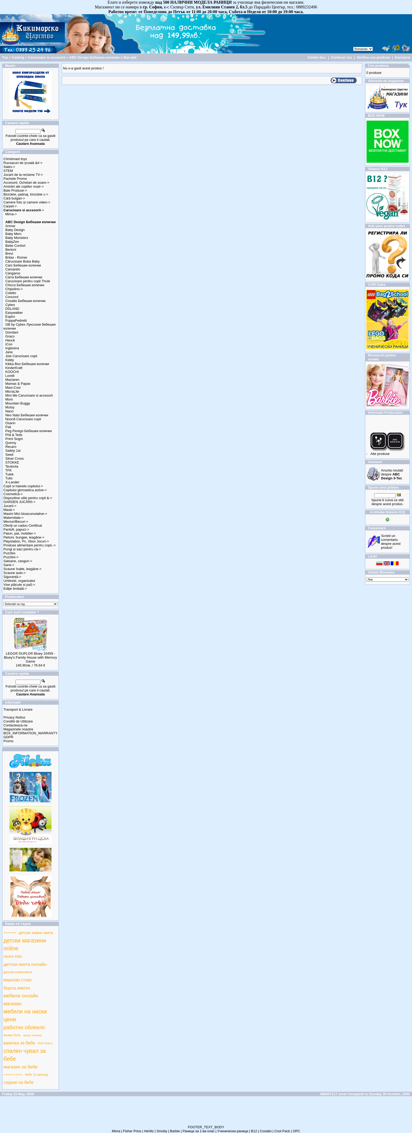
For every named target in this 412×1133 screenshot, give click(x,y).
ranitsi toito (12, 956)
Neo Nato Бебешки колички (26, 415)
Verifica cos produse (373, 57)
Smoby (162, 1131)
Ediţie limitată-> (15, 589)
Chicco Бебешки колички (24, 285)
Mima (116, 1131)
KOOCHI (12, 372)
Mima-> (11, 214)
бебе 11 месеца (36, 1074)
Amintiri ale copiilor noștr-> (23, 186)
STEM (8, 171)
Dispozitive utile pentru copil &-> (27, 498)
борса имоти (16, 988)
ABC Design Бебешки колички (94, 57)
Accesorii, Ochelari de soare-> (26, 182)
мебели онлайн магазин (20, 999)
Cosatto (266, 1131)
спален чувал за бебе (24, 1055)
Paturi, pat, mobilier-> (19, 533)
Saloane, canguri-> (17, 561)
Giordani (11, 332)
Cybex (10, 305)
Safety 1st (12, 451)
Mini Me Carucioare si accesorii (29, 395)
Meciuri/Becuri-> (15, 522)
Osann (10, 423)
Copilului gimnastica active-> (25, 490)
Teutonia (11, 466)
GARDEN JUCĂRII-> (19, 502)
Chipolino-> (14, 289)
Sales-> (9, 167)
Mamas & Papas (17, 384)
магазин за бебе (20, 1066)
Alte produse (380, 454)
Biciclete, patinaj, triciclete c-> (25, 194)
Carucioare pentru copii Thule (27, 281)
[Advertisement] (206, 1113)
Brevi (9, 253)
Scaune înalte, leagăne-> (22, 569)
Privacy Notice (14, 717)
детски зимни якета (36, 933)
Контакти (402, 57)
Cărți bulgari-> (14, 198)
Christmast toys (15, 159)
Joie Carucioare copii (21, 356)
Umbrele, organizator (19, 581)
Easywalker (14, 313)
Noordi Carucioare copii (23, 419)
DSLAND (12, 309)
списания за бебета (13, 1074)
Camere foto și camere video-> (26, 202)
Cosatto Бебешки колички (25, 301)
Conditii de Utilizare (18, 721)
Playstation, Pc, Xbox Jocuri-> (26, 541)
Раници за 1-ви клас (199, 1131)
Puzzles (9, 553)
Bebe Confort (15, 246)
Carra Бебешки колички (23, 277)
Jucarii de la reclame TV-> (23, 175)
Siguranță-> (12, 577)
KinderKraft (13, 368)
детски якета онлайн (25, 964)
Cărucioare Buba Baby (22, 261)
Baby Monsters (16, 238)
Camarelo (12, 269)
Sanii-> (8, 565)
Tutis (9, 478)
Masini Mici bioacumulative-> (25, 514)
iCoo (8, 344)
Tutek (9, 474)
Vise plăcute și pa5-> (19, 585)
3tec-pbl (129, 57)
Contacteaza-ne (15, 725)
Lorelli (9, 376)
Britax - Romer (16, 257)
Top (5, 57)
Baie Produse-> (15, 190)
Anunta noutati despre (392, 474)
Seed (9, 455)
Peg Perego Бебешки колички (28, 431)
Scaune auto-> (14, 573)
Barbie (175, 1131)
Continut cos (341, 57)
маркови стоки (17, 980)
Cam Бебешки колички (23, 265)
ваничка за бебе (19, 1043)
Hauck (10, 340)
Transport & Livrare (18, 709)
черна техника (32, 1035)
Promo (8, 741)
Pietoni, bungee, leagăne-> (23, 537)
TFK (8, 470)
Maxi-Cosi (12, 387)
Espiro (10, 317)
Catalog (18, 57)
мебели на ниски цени (25, 1015)
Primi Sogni (14, 439)
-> (23, 210)
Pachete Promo (15, 179)
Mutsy (9, 407)
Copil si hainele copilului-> (23, 486)
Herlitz (149, 1131)
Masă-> (9, 510)
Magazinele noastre (18, 729)
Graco (9, 336)
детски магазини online (24, 944)
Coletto (10, 293)
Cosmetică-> (13, 494)
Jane (9, 352)
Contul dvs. (317, 57)
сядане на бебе (18, 1082)
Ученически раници (232, 1131)
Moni (9, 399)
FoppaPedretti (16, 320)
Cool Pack (282, 1131)
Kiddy (9, 360)
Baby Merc (13, 234)
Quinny (10, 443)
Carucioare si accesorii (46, 57)
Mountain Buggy (17, 403)
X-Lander (12, 482)
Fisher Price (132, 1131)
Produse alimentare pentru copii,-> (29, 545)
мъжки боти (11, 1035)
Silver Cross (14, 458)
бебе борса (45, 1043)
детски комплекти (17, 972)
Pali (8, 427)
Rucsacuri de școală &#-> (23, 163)
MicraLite (12, 391)
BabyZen (12, 242)
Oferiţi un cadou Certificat (22, 525)
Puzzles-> (10, 557)
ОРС (296, 1131)
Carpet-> (10, 206)
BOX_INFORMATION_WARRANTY (30, 733)
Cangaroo (12, 273)
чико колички (9, 932)
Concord (11, 297)
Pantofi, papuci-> (16, 529)
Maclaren (12, 380)
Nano (9, 411)
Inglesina (12, 348)
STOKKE (12, 462)
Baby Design (15, 230)
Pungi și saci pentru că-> (22, 549)
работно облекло (24, 1027)
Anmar (10, 226)
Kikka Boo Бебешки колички (27, 364)
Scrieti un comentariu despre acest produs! (390, 542)
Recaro (10, 447)
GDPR (8, 737)
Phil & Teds (13, 435)
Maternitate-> (13, 518)
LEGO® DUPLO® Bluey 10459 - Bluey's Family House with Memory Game (30, 657)
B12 (254, 1131)
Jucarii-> (10, 506)
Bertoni (10, 250)
